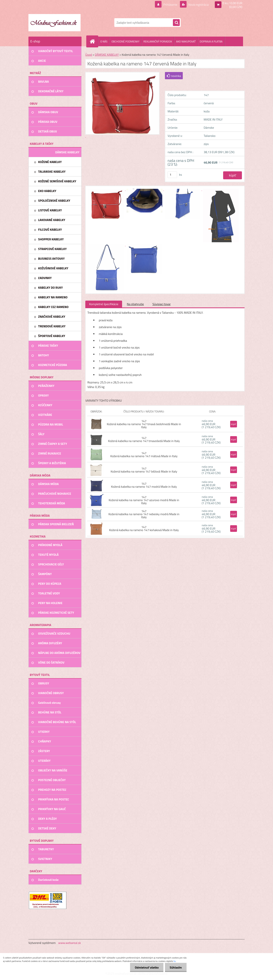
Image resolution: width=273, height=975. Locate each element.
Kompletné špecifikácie (103, 304)
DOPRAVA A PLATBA (211, 41)
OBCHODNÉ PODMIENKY (125, 41)
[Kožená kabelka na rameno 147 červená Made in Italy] (106, 189)
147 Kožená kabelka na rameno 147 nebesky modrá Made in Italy (143, 514)
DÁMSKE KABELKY (107, 54)
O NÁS (103, 41)
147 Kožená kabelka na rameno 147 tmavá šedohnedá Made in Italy (144, 424)
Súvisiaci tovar (161, 304)
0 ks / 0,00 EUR (232, 3)
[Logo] (54, 22)
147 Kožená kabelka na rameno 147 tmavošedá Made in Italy (144, 439)
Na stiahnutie (135, 304)
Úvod (88, 54)
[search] (176, 22)
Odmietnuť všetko (147, 967)
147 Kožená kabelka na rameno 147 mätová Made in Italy (143, 454)
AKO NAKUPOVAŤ (186, 41)
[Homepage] (93, 41)
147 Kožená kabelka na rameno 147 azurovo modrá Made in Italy (144, 500)
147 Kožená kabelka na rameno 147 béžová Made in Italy (144, 470)
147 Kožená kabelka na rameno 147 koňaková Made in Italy (144, 528)
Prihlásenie (170, 4)
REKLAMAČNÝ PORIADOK (158, 41)
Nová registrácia (198, 4)
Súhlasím (176, 967)
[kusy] (172, 174)
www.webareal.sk (69, 943)
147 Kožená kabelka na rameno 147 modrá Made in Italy (144, 485)
